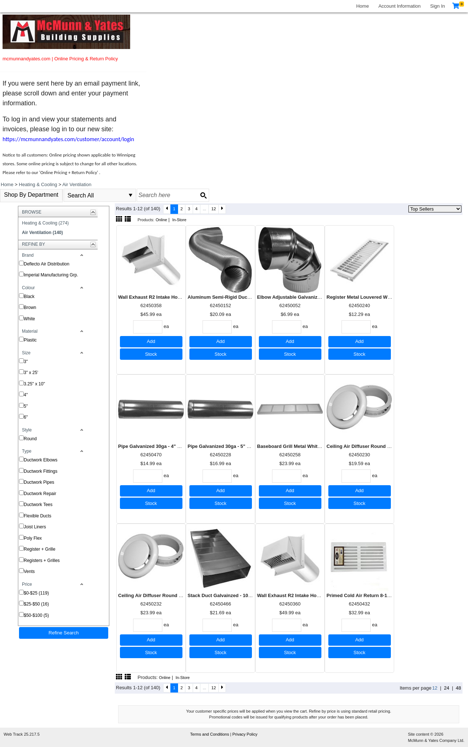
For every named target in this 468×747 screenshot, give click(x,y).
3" (26, 361)
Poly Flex (33, 538)
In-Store (179, 220)
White (29, 318)
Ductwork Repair (40, 493)
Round (30, 438)
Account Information (399, 6)
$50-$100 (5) (36, 615)
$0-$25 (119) (36, 593)
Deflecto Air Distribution (46, 264)
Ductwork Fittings (40, 471)
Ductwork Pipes (39, 482)
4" (26, 394)
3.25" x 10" (34, 383)
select (130, 195)
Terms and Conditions (210, 734)
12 (213, 209)
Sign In (437, 6)
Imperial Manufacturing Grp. (51, 275)
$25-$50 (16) (36, 604)
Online (161, 220)
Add (151, 341)
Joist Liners (35, 526)
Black (29, 296)
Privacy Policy (244, 734)
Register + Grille (39, 549)
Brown (30, 307)
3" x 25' (31, 372)
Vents (29, 571)
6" (26, 417)
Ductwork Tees (38, 504)
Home (362, 6)
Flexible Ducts (37, 515)
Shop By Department (31, 195)
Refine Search (64, 632)
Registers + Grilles (42, 560)
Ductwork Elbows (40, 460)
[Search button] (203, 195)
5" (26, 406)
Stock (151, 354)
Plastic (30, 340)
